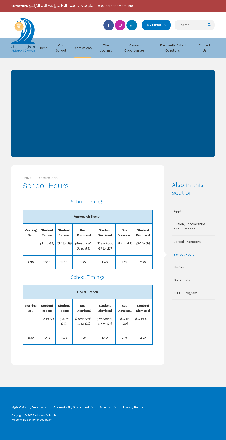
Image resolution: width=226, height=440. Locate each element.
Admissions (48, 178)
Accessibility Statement (71, 407)
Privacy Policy (133, 407)
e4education (44, 419)
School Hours (184, 254)
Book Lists (182, 280)
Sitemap (106, 407)
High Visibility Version (27, 407)
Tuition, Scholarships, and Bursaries (190, 226)
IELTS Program (185, 293)
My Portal (156, 25)
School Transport (187, 242)
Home (27, 178)
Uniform (180, 267)
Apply (178, 211)
